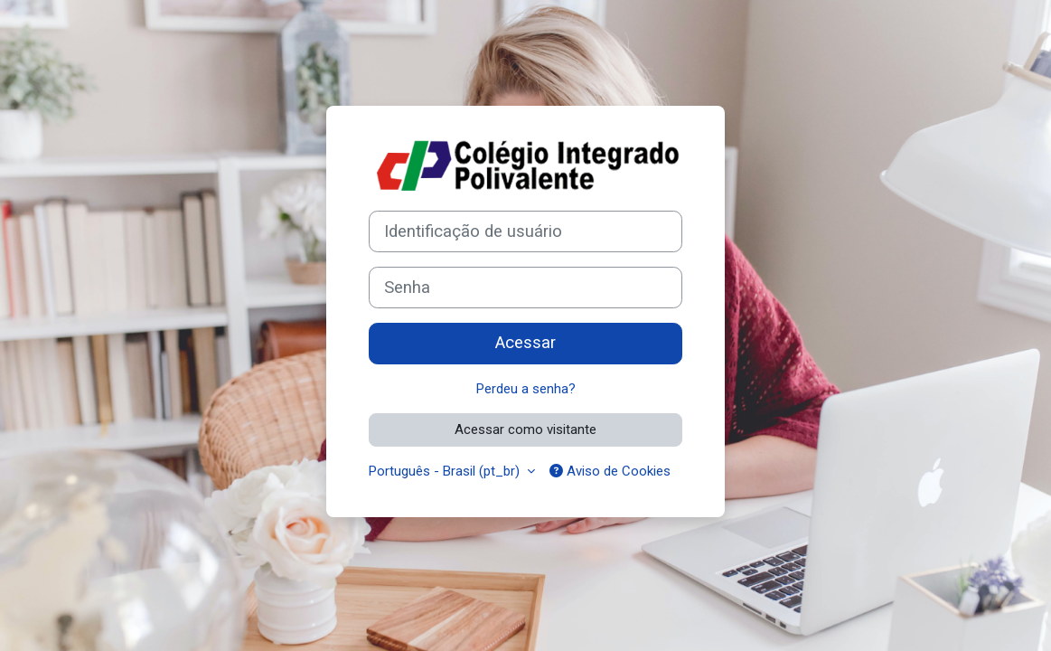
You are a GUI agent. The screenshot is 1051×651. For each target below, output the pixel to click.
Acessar (525, 343)
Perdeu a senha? (526, 389)
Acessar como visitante (525, 429)
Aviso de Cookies (610, 471)
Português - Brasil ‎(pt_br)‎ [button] (446, 471)
